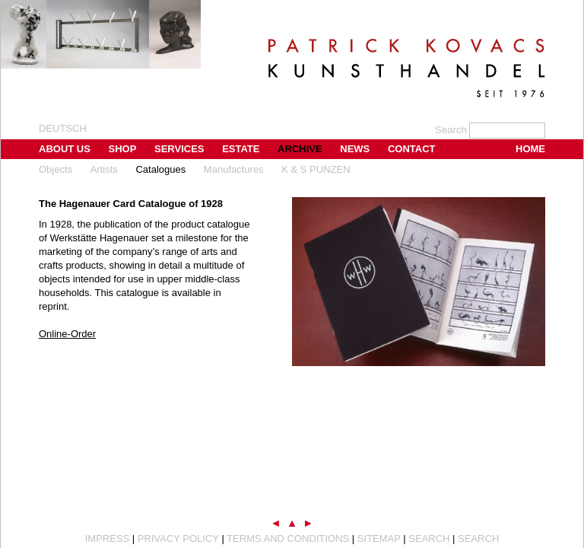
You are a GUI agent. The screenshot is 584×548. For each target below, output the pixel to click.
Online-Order (67, 333)
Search (428, 538)
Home (530, 149)
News (355, 149)
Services (179, 149)
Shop (123, 149)
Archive (300, 149)
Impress (107, 538)
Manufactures (234, 169)
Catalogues (160, 169)
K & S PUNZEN (315, 169)
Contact (412, 149)
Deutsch (63, 128)
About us (64, 149)
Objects (55, 169)
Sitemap (379, 538)
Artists (104, 169)
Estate (240, 149)
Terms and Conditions (288, 538)
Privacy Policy (178, 538)
